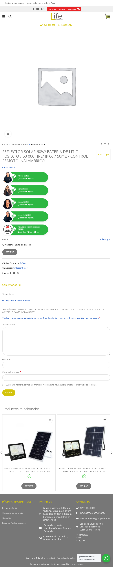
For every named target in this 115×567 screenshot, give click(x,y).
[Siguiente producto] (108, 144)
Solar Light (103, 154)
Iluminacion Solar (19, 144)
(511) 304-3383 (87, 503)
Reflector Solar (38, 144)
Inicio (5, 144)
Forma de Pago (9, 503)
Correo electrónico (11, 371)
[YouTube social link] (37, 9)
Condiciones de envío (12, 508)
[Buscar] (10, 16)
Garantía (6, 513)
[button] (112, 451)
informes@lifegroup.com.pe (95, 514)
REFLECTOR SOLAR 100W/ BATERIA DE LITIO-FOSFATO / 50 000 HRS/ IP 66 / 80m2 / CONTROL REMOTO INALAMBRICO (28, 467)
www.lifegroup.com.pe (72, 560)
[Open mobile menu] (4, 16)
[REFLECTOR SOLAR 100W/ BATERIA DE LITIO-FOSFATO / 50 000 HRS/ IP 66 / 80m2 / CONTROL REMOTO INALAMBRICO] (29, 439)
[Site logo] (56, 16)
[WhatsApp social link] (42, 9)
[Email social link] (14, 273)
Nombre (7, 359)
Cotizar (9, 252)
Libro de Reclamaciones (14, 518)
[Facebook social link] (33, 9)
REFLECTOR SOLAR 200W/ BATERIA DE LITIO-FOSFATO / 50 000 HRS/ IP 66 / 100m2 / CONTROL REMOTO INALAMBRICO (83, 467)
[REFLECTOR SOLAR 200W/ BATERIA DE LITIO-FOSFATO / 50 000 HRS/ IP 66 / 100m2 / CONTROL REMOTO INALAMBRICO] (84, 439)
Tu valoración (9, 324)
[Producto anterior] (101, 144)
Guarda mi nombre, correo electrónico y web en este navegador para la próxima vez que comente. (51, 384)
